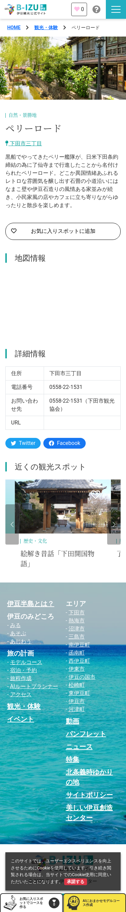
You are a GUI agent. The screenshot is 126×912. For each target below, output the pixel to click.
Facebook (64, 443)
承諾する (75, 881)
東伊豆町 (79, 693)
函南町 (77, 653)
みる (15, 625)
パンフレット (86, 734)
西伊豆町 (79, 661)
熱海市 (77, 620)
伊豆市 (77, 701)
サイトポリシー (89, 795)
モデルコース (26, 662)
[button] (12, 524)
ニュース (79, 747)
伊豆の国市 (82, 677)
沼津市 (77, 628)
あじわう (21, 641)
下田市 (77, 612)
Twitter (23, 443)
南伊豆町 (79, 645)
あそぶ (18, 633)
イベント (20, 719)
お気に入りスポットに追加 (53, 231)
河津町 (77, 709)
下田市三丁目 (23, 143)
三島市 (77, 637)
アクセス (21, 694)
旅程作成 (21, 678)
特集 (72, 759)
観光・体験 (46, 27)
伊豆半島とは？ (30, 604)
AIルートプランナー (34, 686)
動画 (72, 721)
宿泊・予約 (23, 670)
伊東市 (77, 669)
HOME (13, 27)
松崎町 (77, 685)
